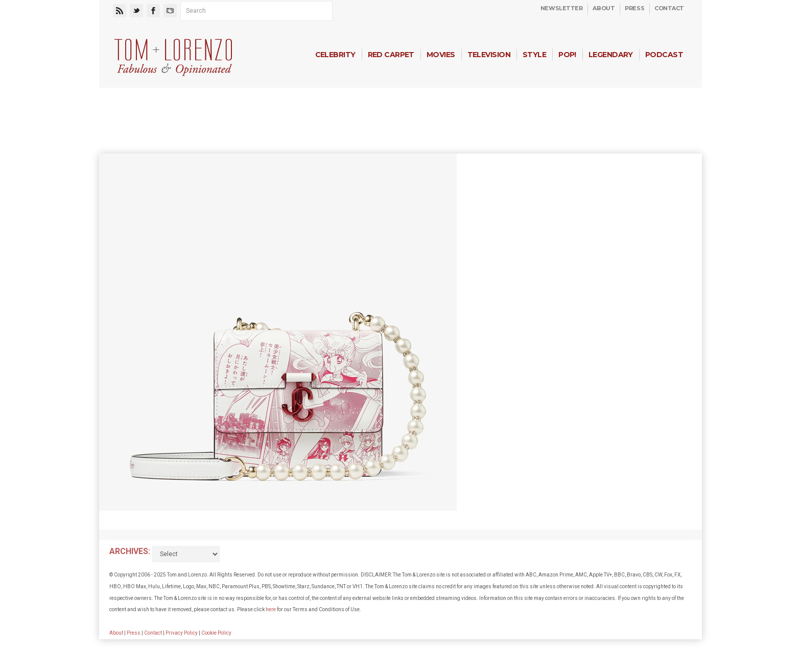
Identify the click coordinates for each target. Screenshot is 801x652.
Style (534, 54)
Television (488, 54)
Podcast (664, 54)
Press (634, 8)
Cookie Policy (216, 633)
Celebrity (335, 54)
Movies (441, 54)
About (604, 8)
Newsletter (561, 8)
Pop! (567, 54)
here (271, 609)
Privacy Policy (182, 633)
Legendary (610, 54)
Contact (669, 8)
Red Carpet (391, 54)
